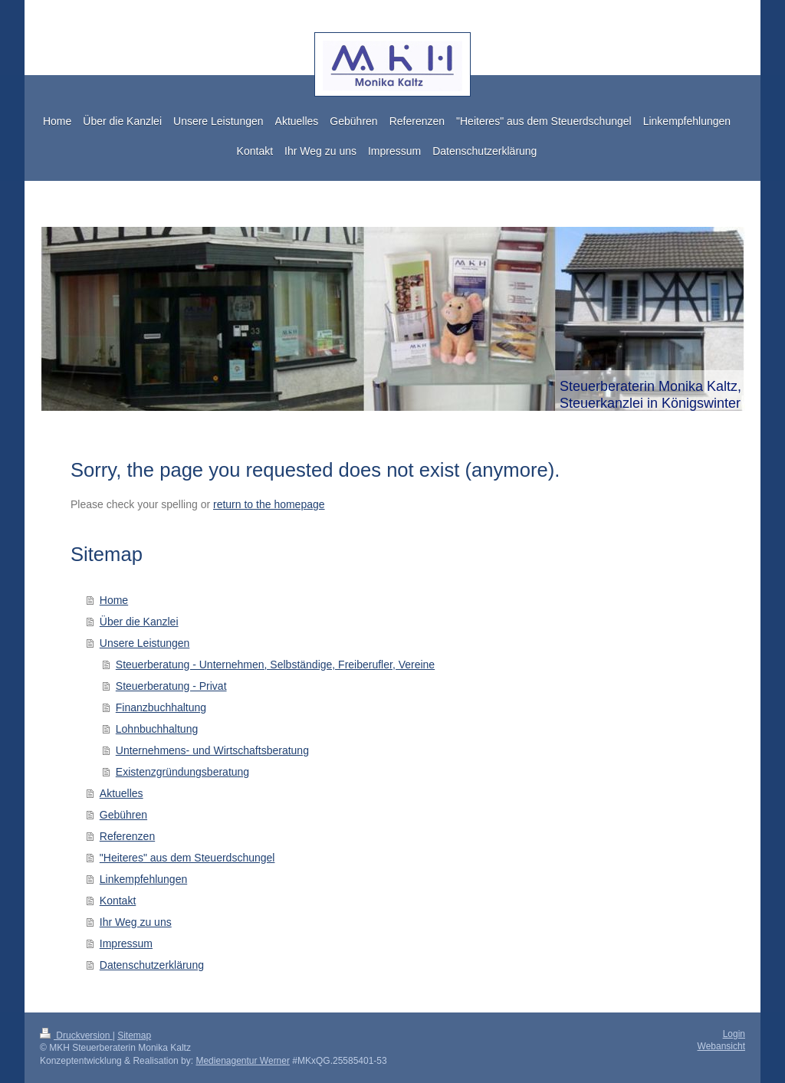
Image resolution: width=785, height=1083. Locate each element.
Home (114, 600)
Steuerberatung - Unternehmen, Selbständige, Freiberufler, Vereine (275, 664)
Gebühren (123, 815)
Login (734, 1034)
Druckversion (76, 1035)
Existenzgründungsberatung (182, 772)
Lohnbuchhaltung (157, 729)
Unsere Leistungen (145, 643)
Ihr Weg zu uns (136, 922)
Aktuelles (121, 793)
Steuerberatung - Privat (171, 686)
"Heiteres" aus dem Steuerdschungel (187, 858)
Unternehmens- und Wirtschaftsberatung (212, 750)
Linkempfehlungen (143, 879)
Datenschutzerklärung (152, 965)
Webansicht (721, 1046)
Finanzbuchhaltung (161, 707)
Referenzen (127, 836)
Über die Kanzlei (139, 621)
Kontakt (118, 900)
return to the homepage (269, 504)
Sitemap (134, 1035)
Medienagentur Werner (242, 1060)
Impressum (126, 943)
